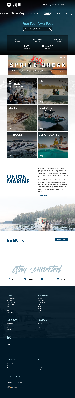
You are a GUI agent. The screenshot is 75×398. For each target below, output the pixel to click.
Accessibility (41, 368)
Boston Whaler (41, 302)
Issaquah (50, 186)
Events (8, 369)
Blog (8, 368)
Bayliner (40, 298)
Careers (9, 366)
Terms (39, 366)
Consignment (10, 304)
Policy (39, 362)
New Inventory (11, 298)
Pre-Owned (10, 300)
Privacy (39, 364)
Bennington (41, 300)
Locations (9, 308)
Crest (39, 304)
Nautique (40, 308)
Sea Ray (40, 310)
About (8, 310)
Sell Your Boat (10, 364)
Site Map (40, 369)
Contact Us (10, 312)
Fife (45, 186)
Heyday (39, 306)
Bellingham (59, 186)
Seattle (41, 186)
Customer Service (11, 362)
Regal (39, 312)
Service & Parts (11, 302)
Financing (9, 306)
